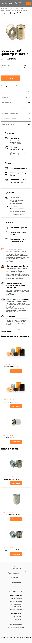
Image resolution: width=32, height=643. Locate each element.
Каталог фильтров (15, 8)
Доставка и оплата (16, 591)
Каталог (16, 587)
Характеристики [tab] (6, 86)
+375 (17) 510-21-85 (16, 607)
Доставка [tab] (19, 86)
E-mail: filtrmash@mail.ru (16, 627)
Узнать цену (10, 78)
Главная (4, 8)
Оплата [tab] (28, 86)
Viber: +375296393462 (16, 624)
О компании (16, 577)
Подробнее (16, 371)
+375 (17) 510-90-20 (16, 599)
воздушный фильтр (19, 10)
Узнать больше (7, 332)
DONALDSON (5, 10)
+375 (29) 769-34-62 (16, 609)
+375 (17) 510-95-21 (16, 604)
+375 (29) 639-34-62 (16, 601)
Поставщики (16, 582)
